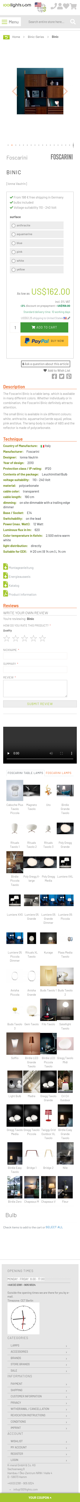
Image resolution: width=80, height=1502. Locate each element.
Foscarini (17, 157)
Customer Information (26, 1396)
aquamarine (24, 234)
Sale (14, 1370)
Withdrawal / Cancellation (30, 1409)
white (20, 260)
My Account (19, 1447)
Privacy (16, 1402)
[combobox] (48, 21)
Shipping (16, 1390)
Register (17, 1453)
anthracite (23, 225)
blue (19, 243)
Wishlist (17, 1441)
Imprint (16, 1427)
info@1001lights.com (25, 1489)
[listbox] (37, 247)
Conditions (18, 1421)
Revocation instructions (28, 1415)
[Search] (73, 21)
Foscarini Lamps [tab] (58, 773)
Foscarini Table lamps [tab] (25, 773)
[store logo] (17, 7)
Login (14, 1460)
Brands (16, 1358)
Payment (16, 1383)
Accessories (19, 1351)
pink (19, 251)
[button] (14, 91)
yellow (21, 269)
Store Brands (20, 1364)
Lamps (15, 1345)
